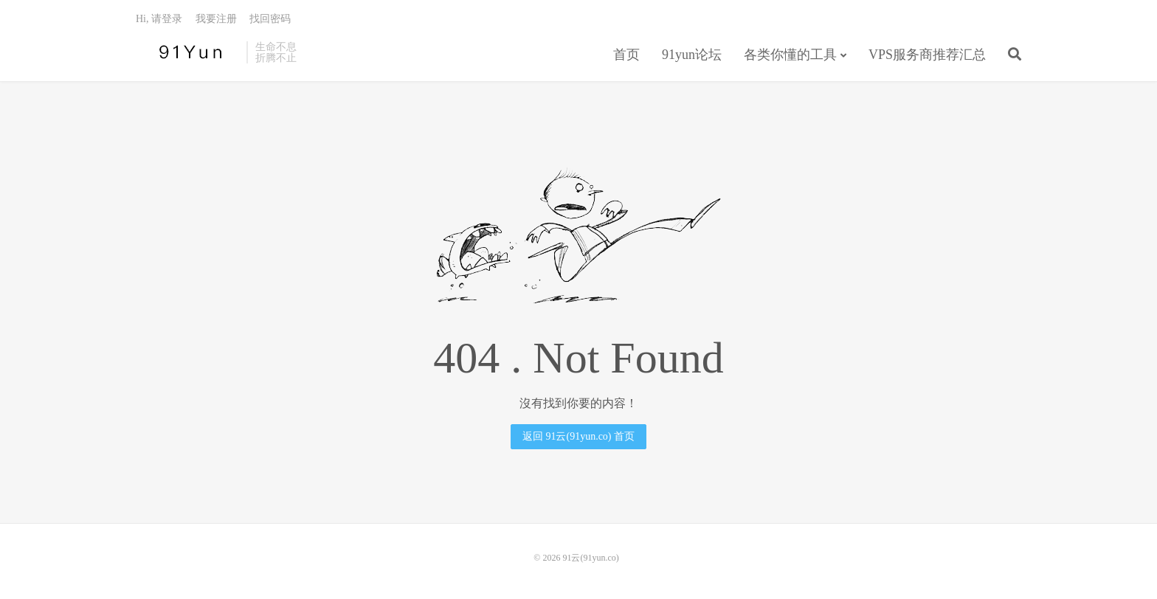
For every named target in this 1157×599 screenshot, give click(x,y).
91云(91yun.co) (187, 52)
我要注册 (216, 18)
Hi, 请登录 (159, 18)
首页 (626, 54)
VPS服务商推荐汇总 (927, 54)
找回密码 (270, 18)
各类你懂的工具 (790, 54)
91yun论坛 (692, 54)
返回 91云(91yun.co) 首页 (578, 436)
